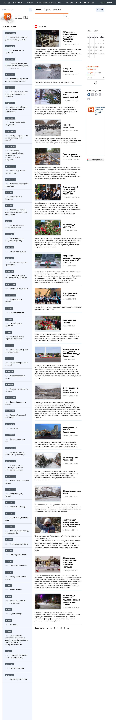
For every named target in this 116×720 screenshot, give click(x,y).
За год (89, 77)
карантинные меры (42, 538)
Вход (100, 10)
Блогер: (38, 10)
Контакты (30, 2)
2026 (96, 30)
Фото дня (57, 10)
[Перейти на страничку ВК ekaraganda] (76, 2)
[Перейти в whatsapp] (104, 2)
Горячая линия (18, 2)
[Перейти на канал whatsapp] (93, 2)
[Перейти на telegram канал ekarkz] (89, 2)
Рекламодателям (42, 2)
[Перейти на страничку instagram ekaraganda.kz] (53, 2)
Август (89, 30)
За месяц (97, 73)
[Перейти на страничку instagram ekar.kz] (68, 2)
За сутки (90, 73)
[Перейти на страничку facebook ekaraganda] (80, 2)
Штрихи (47, 10)
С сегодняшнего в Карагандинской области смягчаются (57, 536)
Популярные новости (93, 68)
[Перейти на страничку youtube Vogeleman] (85, 2)
